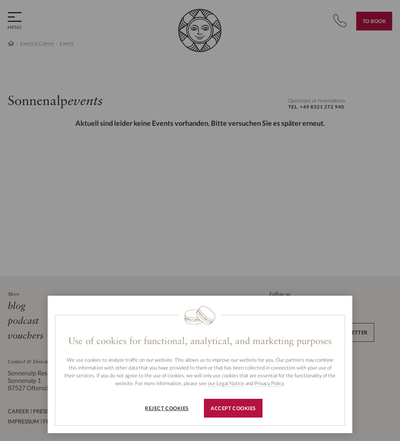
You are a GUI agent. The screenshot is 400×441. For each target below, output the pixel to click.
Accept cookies (233, 408)
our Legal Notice (226, 383)
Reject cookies (166, 408)
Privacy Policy (269, 383)
